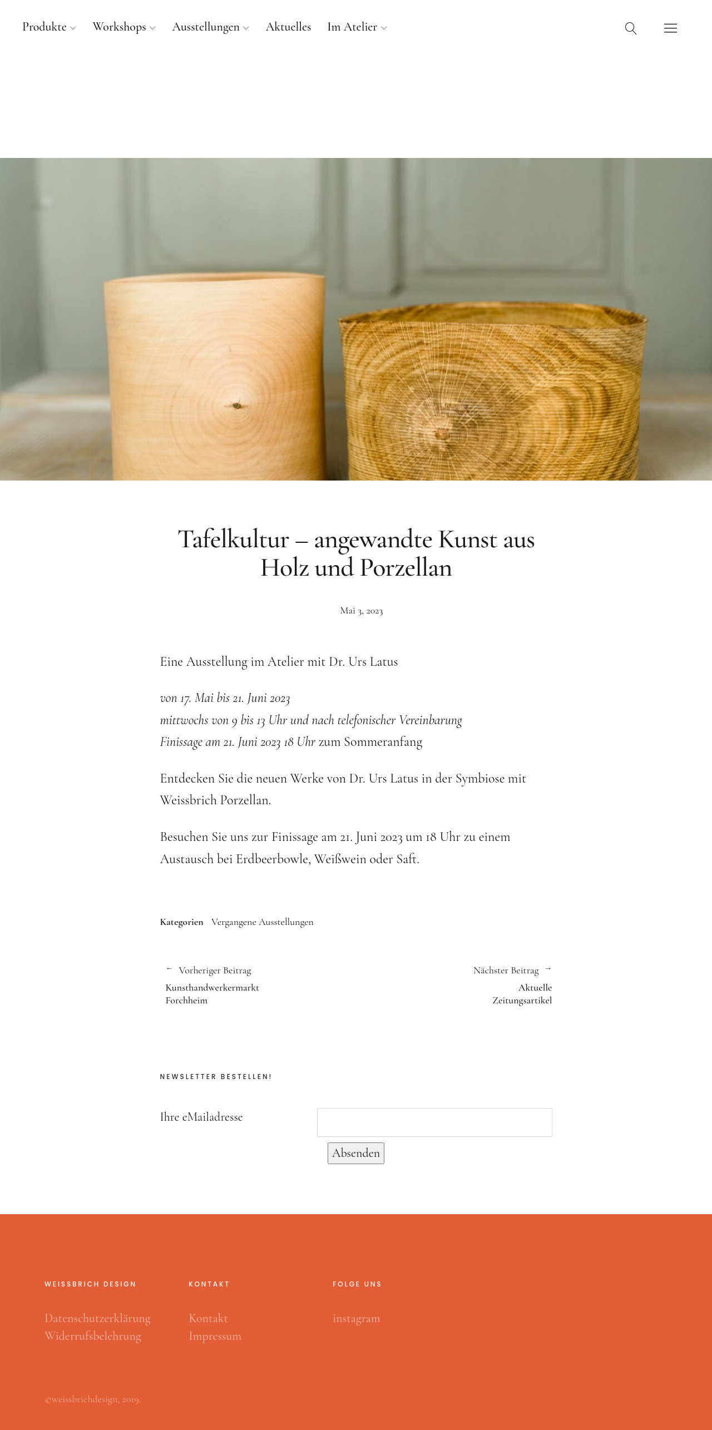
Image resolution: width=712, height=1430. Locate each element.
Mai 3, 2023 (361, 610)
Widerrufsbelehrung (92, 1336)
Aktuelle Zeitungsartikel (454, 985)
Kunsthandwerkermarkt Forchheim (255, 985)
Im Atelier (352, 26)
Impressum (215, 1336)
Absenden (356, 1153)
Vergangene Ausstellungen (262, 922)
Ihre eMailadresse (201, 1117)
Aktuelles (289, 26)
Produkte (44, 26)
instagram (356, 1318)
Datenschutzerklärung (97, 1318)
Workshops (119, 26)
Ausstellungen (206, 26)
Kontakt (208, 1318)
